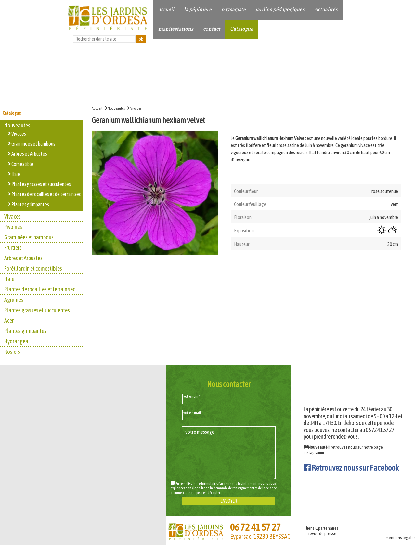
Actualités (326, 9)
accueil (166, 9)
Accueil (97, 108)
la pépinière (198, 9)
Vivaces (135, 108)
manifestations (175, 29)
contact (211, 29)
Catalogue (241, 29)
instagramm (314, 452)
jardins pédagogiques (280, 9)
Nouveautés (116, 108)
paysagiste (233, 9)
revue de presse (322, 533)
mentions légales (401, 537)
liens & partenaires (322, 528)
